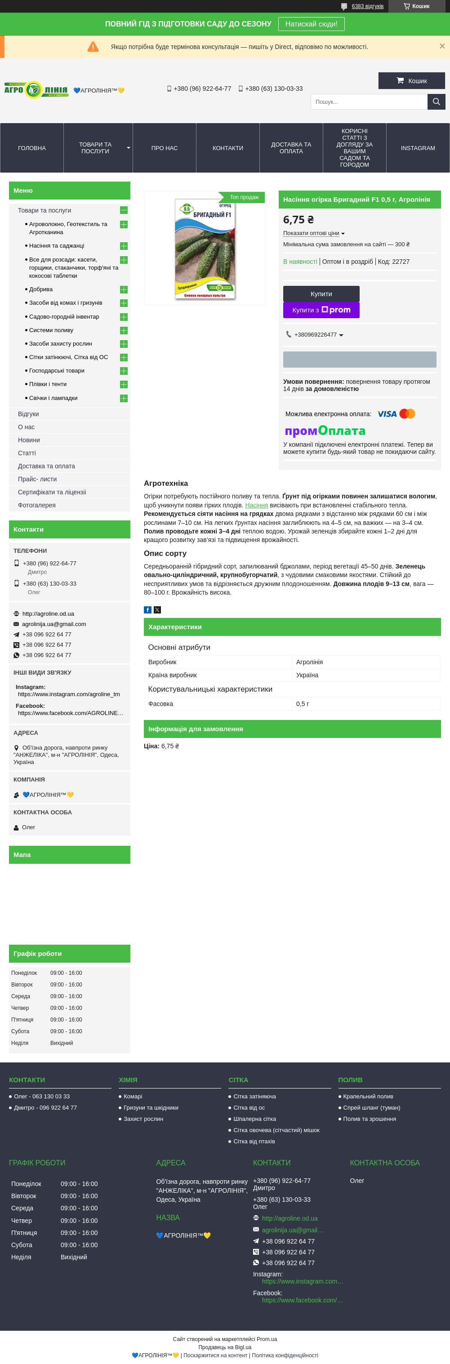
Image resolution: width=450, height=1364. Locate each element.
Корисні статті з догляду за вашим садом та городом (355, 148)
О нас (26, 427)
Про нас (164, 148)
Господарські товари (57, 370)
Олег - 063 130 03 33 (42, 1096)
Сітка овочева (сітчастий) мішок (276, 1130)
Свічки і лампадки (53, 398)
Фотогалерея (37, 505)
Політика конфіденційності (285, 1355)
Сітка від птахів (254, 1141)
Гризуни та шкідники (151, 1107)
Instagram (418, 148)
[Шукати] (437, 102)
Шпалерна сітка (254, 1118)
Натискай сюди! (311, 24)
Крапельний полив (368, 1096)
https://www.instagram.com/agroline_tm (69, 694)
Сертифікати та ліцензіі (52, 492)
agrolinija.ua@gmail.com (54, 624)
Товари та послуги (95, 148)
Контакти (228, 148)
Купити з (321, 310)
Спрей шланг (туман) (372, 1107)
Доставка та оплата (292, 148)
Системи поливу (51, 330)
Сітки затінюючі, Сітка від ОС (68, 357)
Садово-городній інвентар (64, 316)
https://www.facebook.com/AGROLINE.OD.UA (71, 713)
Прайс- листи (37, 479)
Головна (32, 148)
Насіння (256, 505)
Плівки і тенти (48, 384)
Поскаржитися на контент (215, 1355)
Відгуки (28, 414)
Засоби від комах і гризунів (65, 302)
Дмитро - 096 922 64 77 (45, 1107)
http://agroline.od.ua (48, 613)
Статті (27, 453)
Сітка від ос (249, 1107)
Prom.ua (267, 1339)
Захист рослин (143, 1118)
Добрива (41, 289)
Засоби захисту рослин (60, 343)
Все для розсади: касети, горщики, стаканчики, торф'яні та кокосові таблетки (73, 267)
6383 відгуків (368, 6)
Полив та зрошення (370, 1118)
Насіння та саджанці (56, 245)
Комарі (133, 1096)
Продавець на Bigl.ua (224, 1347)
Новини (29, 440)
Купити (321, 294)
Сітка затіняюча (254, 1096)
